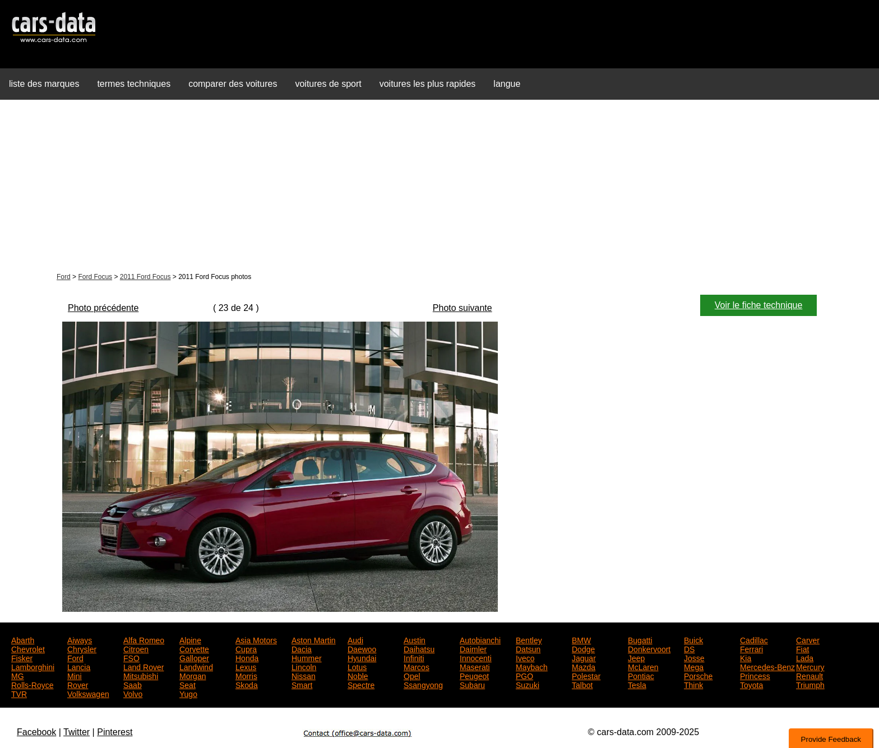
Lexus (245, 666)
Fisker (22, 657)
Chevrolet (28, 648)
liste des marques (44, 84)
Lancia (78, 666)
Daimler (473, 648)
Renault (809, 675)
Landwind (196, 666)
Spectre (361, 684)
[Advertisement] (439, 187)
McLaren (643, 666)
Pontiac (641, 675)
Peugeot (474, 675)
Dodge (583, 648)
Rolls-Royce (32, 684)
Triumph (810, 684)
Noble (358, 675)
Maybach (532, 666)
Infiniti (414, 657)
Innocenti (476, 657)
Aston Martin (314, 639)
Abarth (22, 639)
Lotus (357, 666)
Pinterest (114, 732)
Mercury (810, 666)
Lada (804, 657)
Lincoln (304, 666)
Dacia (302, 648)
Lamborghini (32, 666)
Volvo (132, 693)
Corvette (194, 648)
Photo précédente (103, 308)
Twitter (76, 732)
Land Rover (143, 666)
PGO (524, 675)
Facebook (36, 732)
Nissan (304, 675)
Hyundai (362, 657)
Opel (412, 675)
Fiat (802, 648)
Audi (355, 639)
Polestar (586, 675)
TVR (19, 693)
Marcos (416, 666)
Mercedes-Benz (767, 666)
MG (17, 675)
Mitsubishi (140, 675)
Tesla (637, 684)
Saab (132, 684)
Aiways (79, 639)
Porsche (698, 675)
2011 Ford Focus (145, 277)
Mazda (583, 666)
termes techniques (133, 84)
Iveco (525, 657)
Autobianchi (480, 639)
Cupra (246, 648)
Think (693, 684)
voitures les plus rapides (428, 84)
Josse (694, 657)
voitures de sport (328, 84)
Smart (302, 684)
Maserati (475, 666)
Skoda (246, 684)
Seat (187, 684)
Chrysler (81, 648)
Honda (246, 657)
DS (689, 648)
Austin (414, 639)
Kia (745, 657)
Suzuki (527, 684)
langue (506, 84)
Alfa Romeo (143, 639)
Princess (755, 675)
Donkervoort (649, 648)
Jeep (636, 657)
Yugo (188, 693)
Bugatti (640, 639)
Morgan (192, 675)
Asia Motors (256, 639)
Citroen (136, 648)
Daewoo (362, 648)
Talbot (582, 684)
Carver (808, 639)
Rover (77, 684)
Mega (694, 666)
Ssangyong (423, 684)
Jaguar (584, 657)
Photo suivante (462, 308)
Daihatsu (419, 648)
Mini (74, 675)
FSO (131, 657)
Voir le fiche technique (759, 305)
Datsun (528, 648)
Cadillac (754, 639)
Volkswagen (88, 693)
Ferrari (751, 648)
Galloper (194, 657)
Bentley (529, 639)
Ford (64, 277)
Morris (246, 675)
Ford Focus (95, 277)
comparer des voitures (232, 84)
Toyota (751, 684)
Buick (693, 639)
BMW (581, 639)
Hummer (307, 657)
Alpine (190, 639)
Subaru (472, 684)
